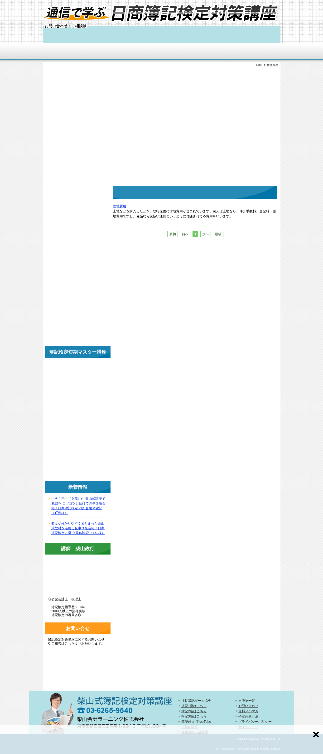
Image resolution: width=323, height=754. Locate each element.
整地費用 (119, 206)
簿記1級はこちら (194, 706)
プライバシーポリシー (255, 721)
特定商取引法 (248, 716)
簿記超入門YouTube (196, 721)
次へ (205, 234)
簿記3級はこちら (194, 716)
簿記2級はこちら (194, 711)
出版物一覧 (246, 701)
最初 (172, 234)
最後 (218, 234)
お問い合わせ (248, 706)
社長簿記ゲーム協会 (196, 701)
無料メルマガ (248, 711)
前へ (185, 234)
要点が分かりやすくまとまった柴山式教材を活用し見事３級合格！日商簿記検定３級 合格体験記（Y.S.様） (78, 528)
